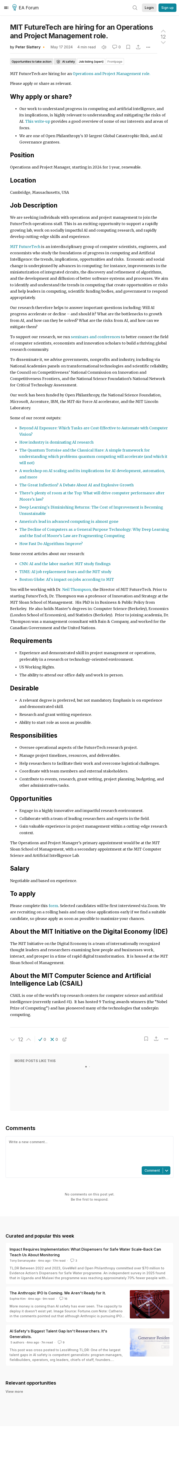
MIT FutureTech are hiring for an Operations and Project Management (81, 31)
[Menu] (6, 7)
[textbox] (88, 1151)
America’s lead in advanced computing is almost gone (68, 521)
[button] (42, 1039)
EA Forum (26, 8)
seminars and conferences (95, 337)
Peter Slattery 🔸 (30, 47)
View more (14, 1391)
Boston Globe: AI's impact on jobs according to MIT (66, 579)
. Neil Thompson (75, 589)
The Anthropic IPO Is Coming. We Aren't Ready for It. (58, 1293)
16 (63, 1298)
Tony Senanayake (23, 1260)
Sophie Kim (18, 1298)
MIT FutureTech (25, 246)
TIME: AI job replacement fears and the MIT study (65, 572)
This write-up (37, 121)
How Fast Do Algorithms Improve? (51, 544)
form (53, 906)
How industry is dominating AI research (56, 442)
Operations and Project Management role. (112, 74)
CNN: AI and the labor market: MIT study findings (65, 564)
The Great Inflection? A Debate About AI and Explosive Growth (76, 485)
